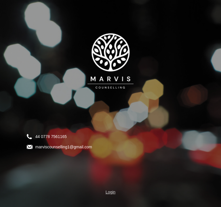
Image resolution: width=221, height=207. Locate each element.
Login (110, 192)
